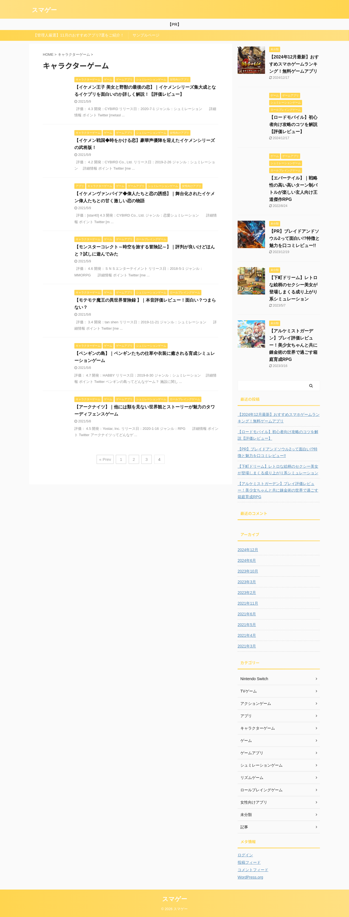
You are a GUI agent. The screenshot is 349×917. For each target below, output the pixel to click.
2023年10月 (248, 571)
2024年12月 (248, 550)
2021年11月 (248, 603)
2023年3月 (247, 582)
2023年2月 (247, 592)
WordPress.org (250, 877)
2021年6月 (247, 614)
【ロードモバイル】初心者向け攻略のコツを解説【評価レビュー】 (293, 124)
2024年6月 (247, 560)
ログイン (245, 855)
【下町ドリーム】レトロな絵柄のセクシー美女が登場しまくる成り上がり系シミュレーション (278, 469)
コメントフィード (253, 870)
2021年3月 (247, 646)
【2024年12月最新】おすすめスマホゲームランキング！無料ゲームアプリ (294, 64)
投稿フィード (249, 862)
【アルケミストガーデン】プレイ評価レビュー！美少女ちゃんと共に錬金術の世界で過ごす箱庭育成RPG (293, 345)
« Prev (105, 459)
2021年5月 (247, 624)
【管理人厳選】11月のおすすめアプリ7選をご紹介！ (78, 35)
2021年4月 (247, 635)
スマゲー (44, 10)
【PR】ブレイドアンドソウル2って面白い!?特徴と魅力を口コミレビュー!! (294, 238)
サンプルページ (146, 35)
